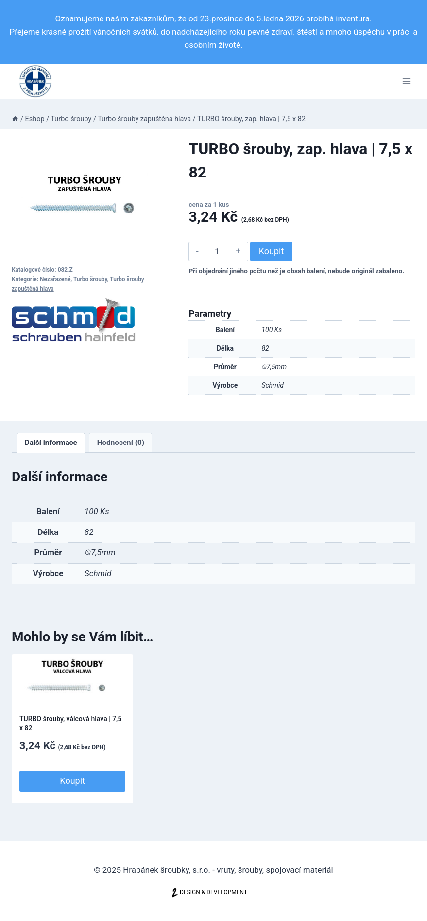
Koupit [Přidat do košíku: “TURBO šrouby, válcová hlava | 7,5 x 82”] (72, 781)
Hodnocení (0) (121, 442)
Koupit (271, 251)
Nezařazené (55, 279)
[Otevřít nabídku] (406, 81)
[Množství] (216, 251)
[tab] (51, 443)
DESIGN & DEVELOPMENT (213, 892)
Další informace (51, 442)
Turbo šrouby (90, 279)
